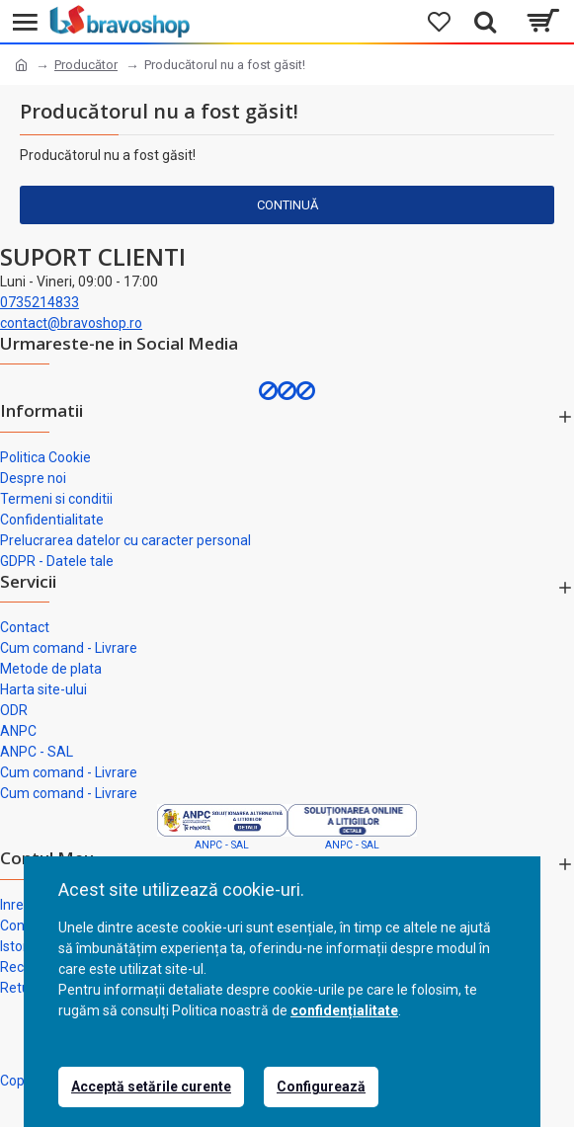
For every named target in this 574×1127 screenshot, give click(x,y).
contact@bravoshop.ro (71, 323)
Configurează (321, 1086)
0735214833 (39, 302)
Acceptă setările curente (151, 1086)
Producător (86, 64)
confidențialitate (344, 1010)
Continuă (287, 205)
